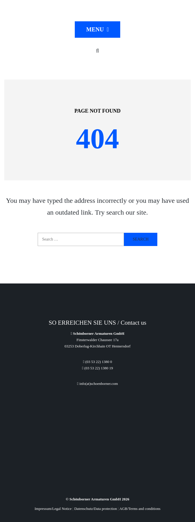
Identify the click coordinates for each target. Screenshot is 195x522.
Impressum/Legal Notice (53, 508)
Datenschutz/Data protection (95, 508)
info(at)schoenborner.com (97, 383)
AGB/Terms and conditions (139, 508)
